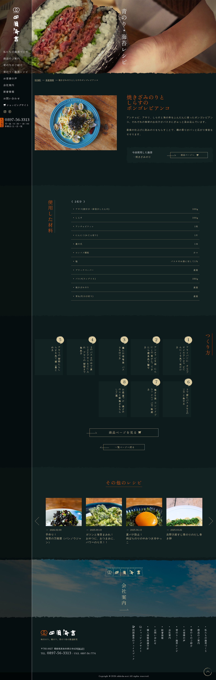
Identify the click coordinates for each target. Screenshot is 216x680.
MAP (80, 648)
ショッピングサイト (17, 105)
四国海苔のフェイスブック (133, 644)
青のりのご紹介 (13, 65)
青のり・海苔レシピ (15, 72)
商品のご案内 (11, 58)
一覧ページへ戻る (125, 447)
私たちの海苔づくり (15, 52)
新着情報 (8, 91)
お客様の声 (10, 78)
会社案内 (8, 85)
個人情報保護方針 (147, 639)
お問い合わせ (11, 98)
